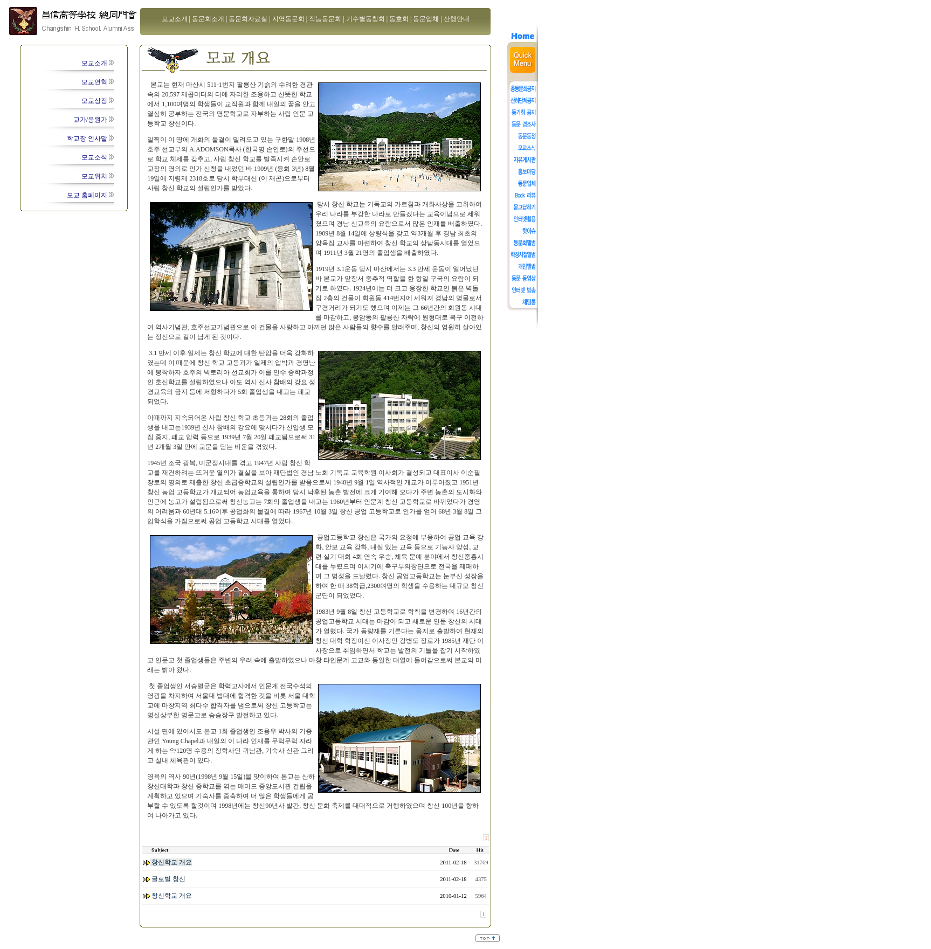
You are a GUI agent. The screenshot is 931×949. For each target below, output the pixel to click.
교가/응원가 (93, 119)
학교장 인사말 (90, 138)
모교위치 (97, 176)
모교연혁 (97, 82)
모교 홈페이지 (90, 195)
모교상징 (97, 101)
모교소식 (97, 157)
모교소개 (97, 63)
